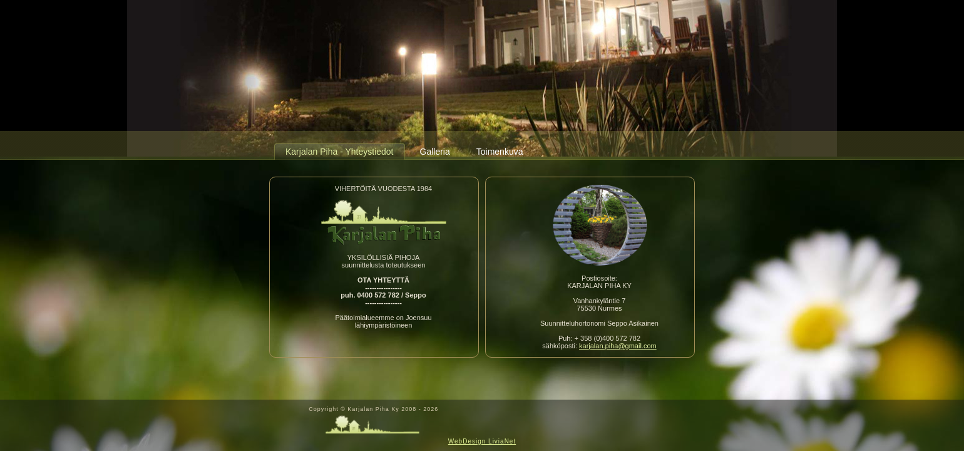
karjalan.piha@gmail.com (618, 346)
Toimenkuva (499, 152)
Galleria (435, 152)
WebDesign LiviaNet (482, 441)
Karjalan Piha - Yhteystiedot (339, 152)
